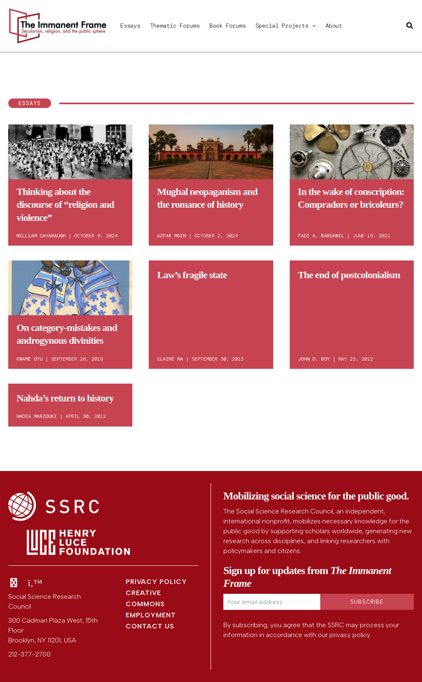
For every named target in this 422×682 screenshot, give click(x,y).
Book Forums (227, 25)
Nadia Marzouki (36, 416)
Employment (151, 615)
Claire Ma (170, 359)
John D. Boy (314, 359)
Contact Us (150, 626)
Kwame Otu (29, 359)
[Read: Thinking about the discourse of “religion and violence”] (70, 150)
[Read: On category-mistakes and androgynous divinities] (70, 286)
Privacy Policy (156, 582)
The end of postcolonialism (349, 275)
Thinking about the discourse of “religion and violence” (65, 204)
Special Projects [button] (286, 25)
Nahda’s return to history (65, 398)
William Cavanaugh (41, 235)
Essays (130, 25)
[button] (312, 25)
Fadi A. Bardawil (321, 235)
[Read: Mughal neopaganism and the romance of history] (211, 150)
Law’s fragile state (192, 275)
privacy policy (349, 635)
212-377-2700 (29, 654)
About (334, 25)
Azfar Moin (171, 235)
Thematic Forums (174, 25)
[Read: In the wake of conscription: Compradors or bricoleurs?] (352, 150)
